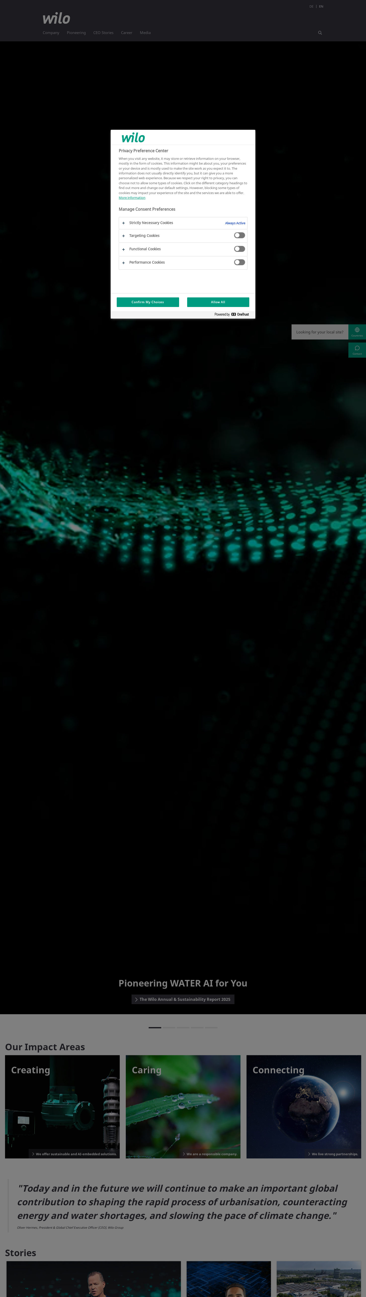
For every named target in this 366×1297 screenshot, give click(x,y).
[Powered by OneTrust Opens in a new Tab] (234, 315)
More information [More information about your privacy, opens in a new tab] (132, 197)
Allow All (218, 302)
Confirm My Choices (148, 302)
